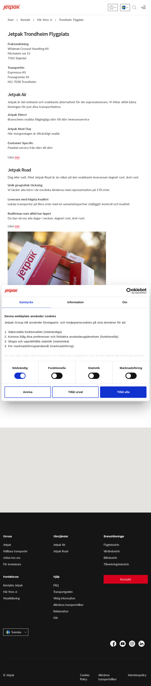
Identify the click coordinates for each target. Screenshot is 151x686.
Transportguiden (63, 591)
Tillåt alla (123, 392)
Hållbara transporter (15, 551)
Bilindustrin (110, 557)
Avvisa (27, 392)
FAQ (56, 585)
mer (17, 157)
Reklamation (60, 611)
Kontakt (125, 579)
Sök (55, 617)
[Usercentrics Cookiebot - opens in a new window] (129, 291)
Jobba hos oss (11, 557)
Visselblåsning (11, 598)
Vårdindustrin (112, 551)
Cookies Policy (84, 677)
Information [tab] (75, 302)
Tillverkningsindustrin (116, 564)
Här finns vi (10, 591)
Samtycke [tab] (26, 302)
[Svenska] (125, 7)
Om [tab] (124, 302)
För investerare (12, 564)
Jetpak (7, 544)
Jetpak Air (59, 544)
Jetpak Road (60, 551)
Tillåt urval (75, 392)
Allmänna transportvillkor (68, 604)
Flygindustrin (111, 544)
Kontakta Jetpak (13, 585)
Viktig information (64, 598)
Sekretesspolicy (137, 675)
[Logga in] (113, 7)
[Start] (12, 7)
